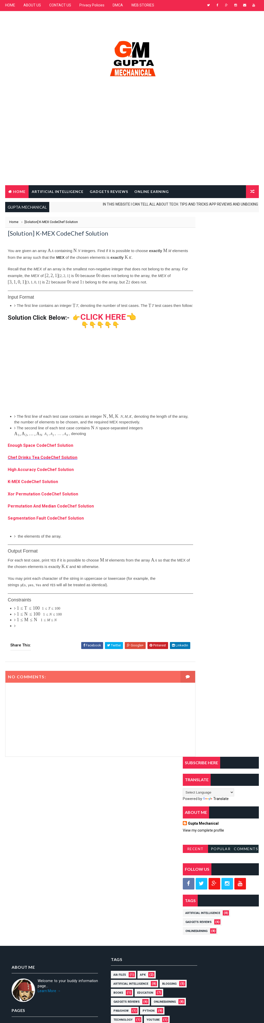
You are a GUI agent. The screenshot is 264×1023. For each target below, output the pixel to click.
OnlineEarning (196, 391)
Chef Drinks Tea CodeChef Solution (42, 463)
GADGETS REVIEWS (109, 191)
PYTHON (104, 847)
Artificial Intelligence (202, 373)
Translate (216, 259)
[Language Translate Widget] (208, 252)
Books (131, 820)
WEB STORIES (142, 5)
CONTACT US (60, 5)
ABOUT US (32, 5)
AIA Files (104, 802)
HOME (10, 5)
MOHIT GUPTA (51, 911)
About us (19, 860)
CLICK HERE (103, 323)
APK (127, 802)
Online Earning (151, 191)
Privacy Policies (91, 5)
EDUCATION (106, 829)
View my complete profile (203, 290)
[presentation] (51, 251)
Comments (246, 309)
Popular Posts (221, 310)
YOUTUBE (104, 856)
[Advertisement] (132, 144)
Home (19, 191)
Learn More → (49, 818)
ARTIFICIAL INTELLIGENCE (58, 191)
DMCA (118, 5)
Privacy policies (24, 876)
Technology (133, 847)
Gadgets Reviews (198, 382)
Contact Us (20, 868)
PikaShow (141, 838)
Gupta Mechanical (203, 283)
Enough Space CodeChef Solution (40, 451)
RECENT (195, 309)
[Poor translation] (19, 947)
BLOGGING (105, 820)
